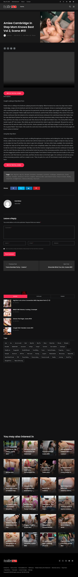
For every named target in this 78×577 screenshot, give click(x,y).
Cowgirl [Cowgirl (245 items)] (38, 346)
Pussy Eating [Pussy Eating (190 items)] (25, 356)
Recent (15, 296)
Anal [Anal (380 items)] (6, 342)
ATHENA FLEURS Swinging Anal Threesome (11, 543)
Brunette (33, 174)
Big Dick (16, 174)
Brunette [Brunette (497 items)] (7, 346)
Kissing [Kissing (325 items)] (37, 353)
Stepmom (9, 179)
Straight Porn (17, 179)
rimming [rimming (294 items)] (61, 356)
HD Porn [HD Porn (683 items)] (22, 353)
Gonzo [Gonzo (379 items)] (68, 349)
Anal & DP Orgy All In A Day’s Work (66, 525)
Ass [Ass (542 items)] (11, 342)
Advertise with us (56, 567)
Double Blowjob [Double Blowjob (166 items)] (26, 349)
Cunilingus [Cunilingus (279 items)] (62, 346)
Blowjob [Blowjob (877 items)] (66, 342)
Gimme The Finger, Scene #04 (22, 318)
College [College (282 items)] (31, 346)
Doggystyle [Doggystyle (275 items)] (16, 349)
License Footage (23, 569)
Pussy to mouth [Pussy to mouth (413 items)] (45, 356)
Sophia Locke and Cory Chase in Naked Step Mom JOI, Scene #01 (11, 490)
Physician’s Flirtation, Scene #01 (30, 543)
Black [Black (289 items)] (45, 342)
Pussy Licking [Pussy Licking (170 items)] (35, 356)
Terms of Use (13, 567)
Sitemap (30, 569)
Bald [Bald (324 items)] (26, 342)
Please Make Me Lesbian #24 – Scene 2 (66, 451)
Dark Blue (18, 201)
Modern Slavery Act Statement (42, 567)
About (22, 1)
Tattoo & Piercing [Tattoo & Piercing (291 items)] (18, 360)
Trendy (63, 296)
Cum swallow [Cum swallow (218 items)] (53, 346)
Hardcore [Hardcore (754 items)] (14, 353)
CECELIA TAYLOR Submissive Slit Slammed (29, 451)
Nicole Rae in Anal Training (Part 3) (47, 543)
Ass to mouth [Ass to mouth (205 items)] (18, 342)
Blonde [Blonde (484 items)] (59, 342)
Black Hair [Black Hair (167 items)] (52, 342)
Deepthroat (60, 174)
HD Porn (26, 177)
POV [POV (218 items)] (18, 356)
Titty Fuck (36, 179)
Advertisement (15, 1)
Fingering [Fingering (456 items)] (60, 349)
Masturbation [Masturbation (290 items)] (52, 353)
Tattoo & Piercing (27, 179)
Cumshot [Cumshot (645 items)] (45, 346)
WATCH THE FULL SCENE (14, 93)
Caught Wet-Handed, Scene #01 (23, 328)
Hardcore (21, 177)
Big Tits (22, 174)
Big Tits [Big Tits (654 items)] (39, 342)
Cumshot (46, 174)
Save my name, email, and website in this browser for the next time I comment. (24, 248)
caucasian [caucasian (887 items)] (23, 346)
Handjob (14, 177)
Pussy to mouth (61, 177)
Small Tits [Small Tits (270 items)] (68, 356)
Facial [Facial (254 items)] (42, 349)
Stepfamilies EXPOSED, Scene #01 (66, 543)
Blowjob (27, 174)
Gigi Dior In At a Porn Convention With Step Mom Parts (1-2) (32, 300)
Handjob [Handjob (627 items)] (7, 353)
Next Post (68, 264)
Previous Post (11, 264)
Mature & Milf (40, 177)
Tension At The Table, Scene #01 (11, 451)
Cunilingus (53, 174)
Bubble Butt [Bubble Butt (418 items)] (15, 346)
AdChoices (31, 567)
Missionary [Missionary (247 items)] (62, 353)
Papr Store (64, 567)
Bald (12, 174)
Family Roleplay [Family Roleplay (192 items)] (51, 349)
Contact (28, 1)
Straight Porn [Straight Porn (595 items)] (8, 360)
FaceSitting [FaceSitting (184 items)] (35, 349)
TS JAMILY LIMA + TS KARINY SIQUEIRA (11, 506)
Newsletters (7, 569)
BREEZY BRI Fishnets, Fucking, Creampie (25, 309)
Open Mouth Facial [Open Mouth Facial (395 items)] (9, 356)
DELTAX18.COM (25, 571)
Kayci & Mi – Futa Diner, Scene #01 (46, 469)
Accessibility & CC (23, 567)
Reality (69, 177)
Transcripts (14, 569)
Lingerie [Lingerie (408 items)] (44, 353)
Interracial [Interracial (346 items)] (29, 353)
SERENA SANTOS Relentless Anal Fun (11, 525)
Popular (39, 296)
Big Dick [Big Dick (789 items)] (32, 342)
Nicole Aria (9, 472)
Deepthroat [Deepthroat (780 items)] (7, 349)
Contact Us (6, 567)
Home (22, 7)
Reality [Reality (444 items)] (54, 356)
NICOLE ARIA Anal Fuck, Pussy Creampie (30, 506)
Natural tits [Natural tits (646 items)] (70, 353)
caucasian (39, 174)
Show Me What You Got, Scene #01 (60, 267)
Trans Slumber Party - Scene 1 (16, 267)
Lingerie (32, 177)
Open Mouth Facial (50, 177)
